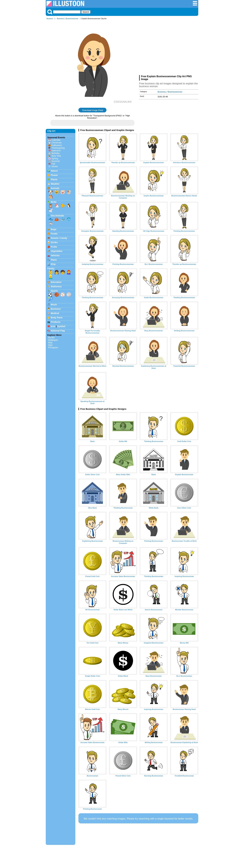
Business (60, 18)
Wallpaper (53, 340)
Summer (56, 161)
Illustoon (50, 18)
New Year (56, 156)
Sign (50, 345)
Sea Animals (57, 215)
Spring (55, 158)
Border (51, 337)
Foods (54, 233)
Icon (53, 326)
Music (54, 304)
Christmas (57, 142)
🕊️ (50, 210)
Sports (54, 291)
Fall (53, 164)
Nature (54, 171)
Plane (54, 260)
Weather (55, 184)
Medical (55, 313)
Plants (54, 179)
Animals (55, 188)
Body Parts (57, 317)
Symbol (61, 326)
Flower (54, 175)
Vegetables (56, 251)
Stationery (56, 286)
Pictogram (53, 347)
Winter (55, 166)
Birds (53, 202)
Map (50, 342)
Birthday (56, 153)
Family (50, 268)
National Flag (58, 330)
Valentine (56, 150)
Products (55, 322)
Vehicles (55, 255)
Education (56, 282)
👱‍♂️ (50, 277)
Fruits (54, 247)
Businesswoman (72, 18)
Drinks (54, 242)
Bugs (53, 229)
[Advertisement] (169, 48)
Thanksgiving (58, 148)
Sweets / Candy (59, 238)
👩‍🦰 (68, 272)
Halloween (57, 145)
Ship (53, 264)
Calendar (56, 140)
